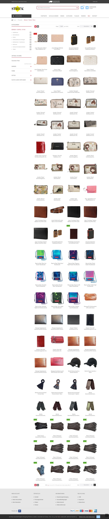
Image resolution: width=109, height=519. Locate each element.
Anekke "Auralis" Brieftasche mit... (74, 135)
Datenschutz (82, 502)
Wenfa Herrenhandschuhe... (41, 415)
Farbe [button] (13, 71)
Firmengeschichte (39, 499)
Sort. (78, 26)
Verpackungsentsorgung (63, 497)
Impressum (81, 499)
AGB (80, 497)
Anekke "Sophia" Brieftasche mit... (74, 113)
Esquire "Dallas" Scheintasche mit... (73, 328)
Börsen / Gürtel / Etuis (18, 29)
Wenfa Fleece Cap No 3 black (90, 372)
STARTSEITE (44, 16)
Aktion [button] (14, 75)
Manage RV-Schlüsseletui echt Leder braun (90, 307)
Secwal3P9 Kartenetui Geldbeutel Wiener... (57, 242)
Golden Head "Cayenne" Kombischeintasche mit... (41, 156)
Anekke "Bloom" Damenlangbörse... (73, 156)
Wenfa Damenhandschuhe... (90, 393)
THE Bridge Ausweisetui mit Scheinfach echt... (74, 242)
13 (63, 485)
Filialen (36, 502)
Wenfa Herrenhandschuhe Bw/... (74, 415)
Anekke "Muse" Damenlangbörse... (40, 178)
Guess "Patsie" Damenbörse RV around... (57, 91)
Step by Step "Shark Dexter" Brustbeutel (90, 264)
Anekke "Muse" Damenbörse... (57, 178)
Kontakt (36, 497)
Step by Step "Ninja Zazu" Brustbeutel (57, 264)
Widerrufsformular (61, 504)
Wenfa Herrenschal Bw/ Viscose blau (41, 393)
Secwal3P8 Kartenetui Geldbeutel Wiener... (90, 48)
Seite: (46, 485)
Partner (36, 504)
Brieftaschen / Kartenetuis (19, 42)
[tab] (21, 66)
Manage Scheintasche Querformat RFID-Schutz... (40, 328)
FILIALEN (76, 16)
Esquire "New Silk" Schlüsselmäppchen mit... (90, 328)
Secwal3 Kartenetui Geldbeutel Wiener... (74, 48)
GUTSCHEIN (69, 16)
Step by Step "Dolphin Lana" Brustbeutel (74, 307)
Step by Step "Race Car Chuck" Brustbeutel (40, 264)
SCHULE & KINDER (53, 16)
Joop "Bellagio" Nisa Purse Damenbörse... (40, 70)
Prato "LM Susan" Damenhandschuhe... (57, 479)
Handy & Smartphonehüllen (19, 46)
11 (60, 485)
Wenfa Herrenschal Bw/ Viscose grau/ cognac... (74, 393)
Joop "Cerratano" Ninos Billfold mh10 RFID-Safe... (41, 221)
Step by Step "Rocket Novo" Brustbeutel (57, 285)
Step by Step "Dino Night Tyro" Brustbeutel (57, 307)
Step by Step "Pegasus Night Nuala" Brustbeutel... (73, 264)
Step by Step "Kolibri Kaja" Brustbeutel (90, 285)
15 (66, 485)
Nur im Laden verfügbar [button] (19, 80)
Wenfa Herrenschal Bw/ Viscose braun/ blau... (57, 393)
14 (65, 485)
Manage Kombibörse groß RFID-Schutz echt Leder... (57, 372)
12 (61, 485)
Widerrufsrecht (60, 502)
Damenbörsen (16, 34)
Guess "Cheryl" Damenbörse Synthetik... (90, 70)
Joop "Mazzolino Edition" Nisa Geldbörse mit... (41, 48)
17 (69, 485)
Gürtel (14, 37)
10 (58, 485)
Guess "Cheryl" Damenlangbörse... (40, 91)
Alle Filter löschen (27, 63)
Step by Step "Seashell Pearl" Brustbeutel (40, 285)
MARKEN (83, 16)
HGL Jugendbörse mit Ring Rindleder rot (90, 199)
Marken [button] (14, 66)
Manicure (15, 44)
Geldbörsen (15, 32)
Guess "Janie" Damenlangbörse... (73, 70)
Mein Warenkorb (17, 502)
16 (68, 485)
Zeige (57, 26)
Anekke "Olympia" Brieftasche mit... (90, 91)
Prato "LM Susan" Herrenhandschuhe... (57, 436)
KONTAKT (94, 16)
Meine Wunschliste (17, 499)
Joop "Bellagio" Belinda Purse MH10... (57, 48)
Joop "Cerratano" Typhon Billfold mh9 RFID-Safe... (90, 221)
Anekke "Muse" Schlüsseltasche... (90, 156)
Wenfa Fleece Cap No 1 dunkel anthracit (73, 372)
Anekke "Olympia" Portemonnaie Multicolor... (74, 91)
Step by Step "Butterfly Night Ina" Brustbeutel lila (41, 307)
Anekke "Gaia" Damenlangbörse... (73, 199)
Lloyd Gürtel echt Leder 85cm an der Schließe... (57, 221)
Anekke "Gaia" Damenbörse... (57, 199)
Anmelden (95, 1)
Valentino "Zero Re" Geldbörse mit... (57, 156)
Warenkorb (93, 7)
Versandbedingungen (62, 499)
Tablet (14, 49)
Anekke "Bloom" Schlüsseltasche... (41, 199)
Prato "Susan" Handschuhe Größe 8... (40, 436)
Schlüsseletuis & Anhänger (19, 39)
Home (14, 20)
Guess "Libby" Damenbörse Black (57, 70)
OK (98, 516)
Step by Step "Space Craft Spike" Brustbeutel (74, 285)
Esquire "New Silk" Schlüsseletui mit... (57, 350)
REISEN (62, 16)
